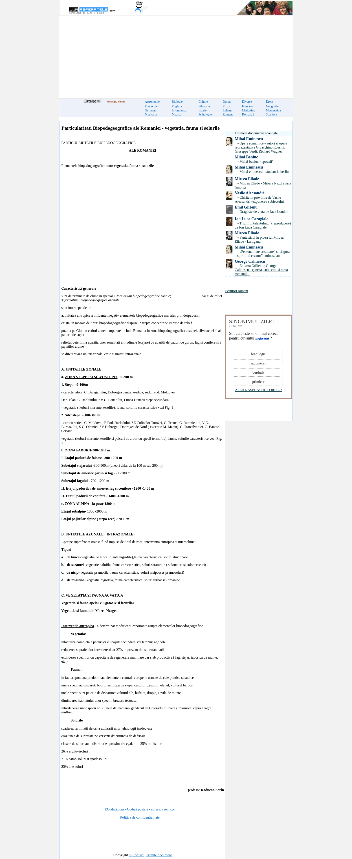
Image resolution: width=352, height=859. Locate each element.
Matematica (273, 110)
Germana (150, 110)
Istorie (202, 110)
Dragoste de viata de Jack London (264, 211)
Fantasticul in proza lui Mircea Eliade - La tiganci (259, 239)
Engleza (177, 106)
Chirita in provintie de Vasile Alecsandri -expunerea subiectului (259, 199)
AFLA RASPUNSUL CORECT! (258, 390)
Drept (269, 101)
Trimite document (159, 855)
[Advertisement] (176, 54)
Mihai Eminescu (249, 139)
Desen (227, 101)
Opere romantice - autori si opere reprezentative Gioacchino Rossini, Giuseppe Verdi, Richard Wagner (261, 147)
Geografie (272, 106)
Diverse (247, 101)
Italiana (227, 110)
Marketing (248, 110)
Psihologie (205, 114)
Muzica (176, 114)
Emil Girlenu (246, 207)
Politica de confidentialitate (140, 817)
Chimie (203, 101)
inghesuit (262, 338)
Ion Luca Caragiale (251, 219)
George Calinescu (250, 261)
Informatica (179, 110)
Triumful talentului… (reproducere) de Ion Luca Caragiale (263, 225)
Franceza (247, 106)
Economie (151, 106)
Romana (228, 114)
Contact (138, 855)
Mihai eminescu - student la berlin (264, 171)
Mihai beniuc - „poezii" (256, 161)
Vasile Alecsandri (249, 193)
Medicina (151, 114)
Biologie (177, 101)
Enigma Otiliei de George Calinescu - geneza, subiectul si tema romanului (261, 270)
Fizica (226, 106)
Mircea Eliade (247, 179)
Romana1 (248, 114)
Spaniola (271, 114)
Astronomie (152, 101)
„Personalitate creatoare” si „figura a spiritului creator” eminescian (262, 253)
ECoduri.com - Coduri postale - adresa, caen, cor (140, 809)
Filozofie (204, 106)
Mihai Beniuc (246, 157)
